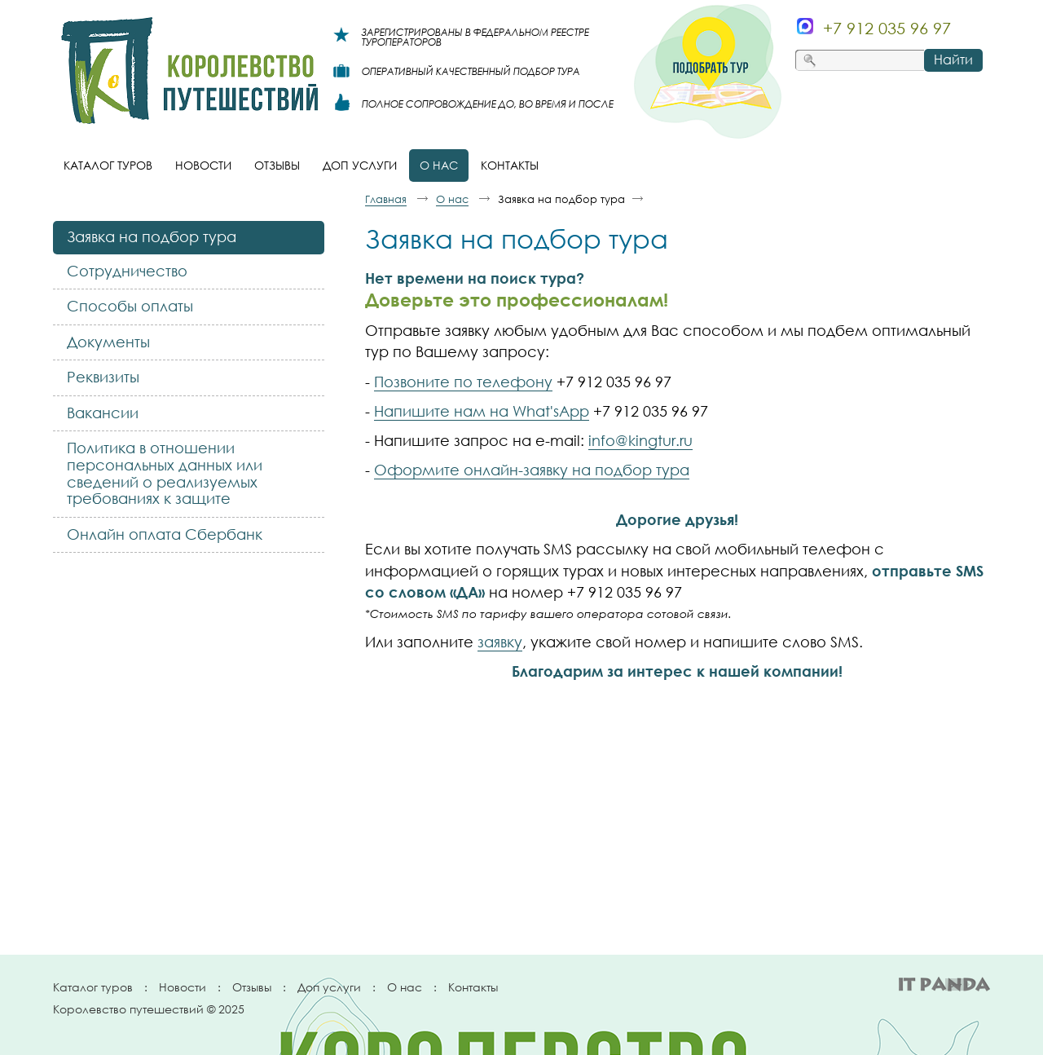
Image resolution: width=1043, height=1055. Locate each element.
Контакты (473, 987)
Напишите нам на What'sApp (481, 411)
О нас (404, 987)
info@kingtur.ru (640, 440)
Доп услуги (329, 987)
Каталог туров (93, 987)
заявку (499, 642)
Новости (182, 987)
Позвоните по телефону (463, 382)
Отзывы (251, 987)
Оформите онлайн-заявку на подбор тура (531, 470)
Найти (953, 59)
